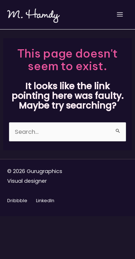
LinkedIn (45, 200)
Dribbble (17, 200)
